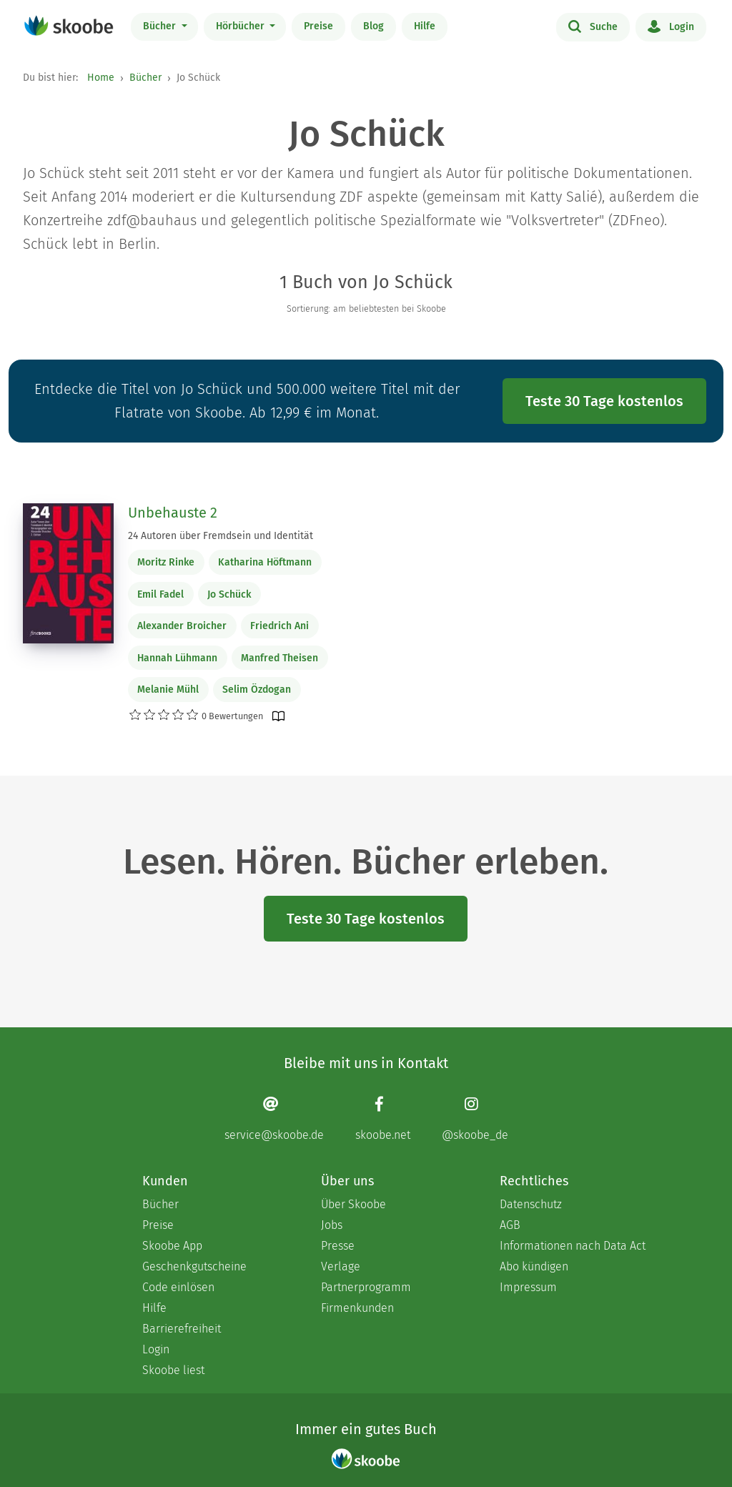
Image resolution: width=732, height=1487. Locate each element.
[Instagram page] (475, 1118)
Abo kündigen (534, 1266)
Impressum (528, 1287)
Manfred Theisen (279, 658)
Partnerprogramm (366, 1287)
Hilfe (424, 26)
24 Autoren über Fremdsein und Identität (220, 536)
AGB (510, 1225)
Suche (593, 26)
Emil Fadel (160, 594)
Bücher (161, 26)
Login (671, 26)
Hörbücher (241, 26)
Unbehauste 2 (172, 512)
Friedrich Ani (279, 626)
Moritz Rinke (165, 562)
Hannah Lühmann (177, 658)
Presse (338, 1246)
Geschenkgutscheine (194, 1266)
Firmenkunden (357, 1308)
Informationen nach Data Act (573, 1246)
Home (100, 77)
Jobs (331, 1225)
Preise (318, 26)
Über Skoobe (353, 1204)
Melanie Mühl (168, 689)
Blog (373, 26)
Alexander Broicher (182, 626)
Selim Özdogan (256, 689)
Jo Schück (229, 594)
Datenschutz (531, 1204)
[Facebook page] (383, 1118)
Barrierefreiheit (181, 1328)
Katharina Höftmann (265, 562)
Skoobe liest (173, 1370)
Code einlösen (178, 1287)
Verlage (340, 1266)
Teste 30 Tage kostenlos (604, 401)
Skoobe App (172, 1246)
